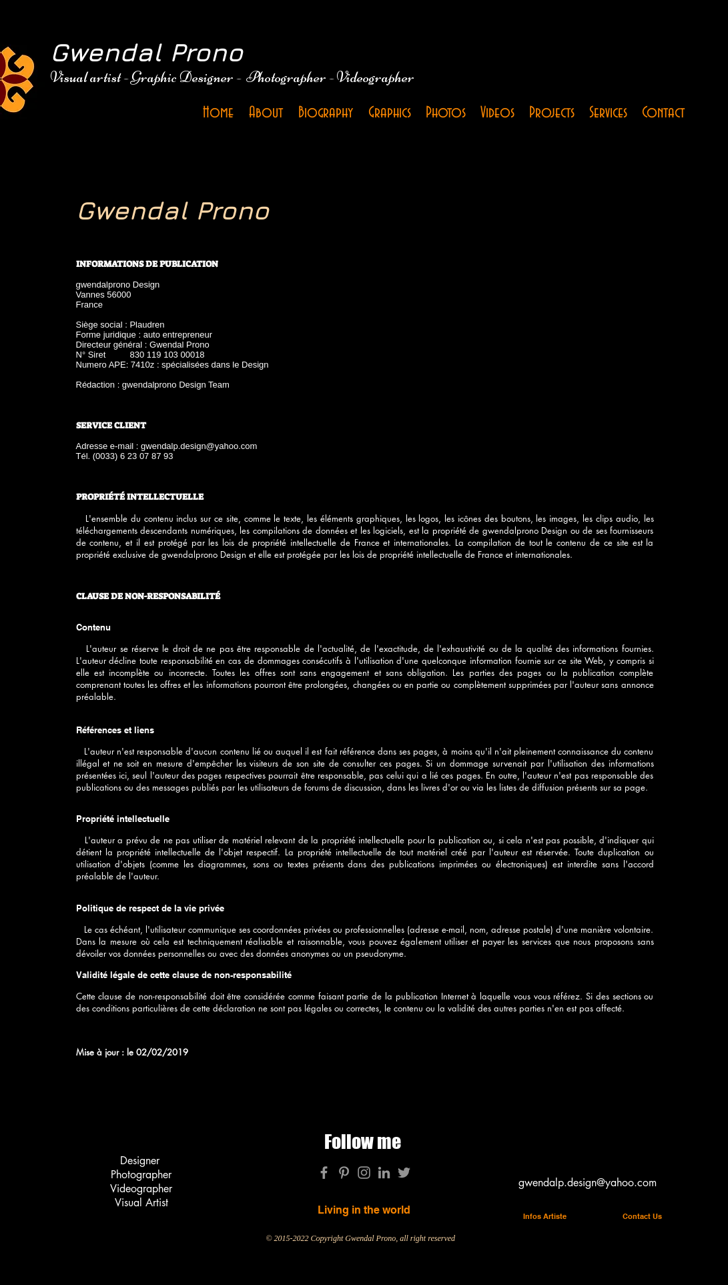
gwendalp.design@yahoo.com (199, 446)
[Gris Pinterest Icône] (344, 1172)
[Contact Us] (642, 1217)
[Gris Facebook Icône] (324, 1172)
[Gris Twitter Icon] (404, 1172)
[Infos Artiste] (545, 1217)
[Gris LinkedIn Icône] (384, 1172)
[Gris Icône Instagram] (364, 1172)
